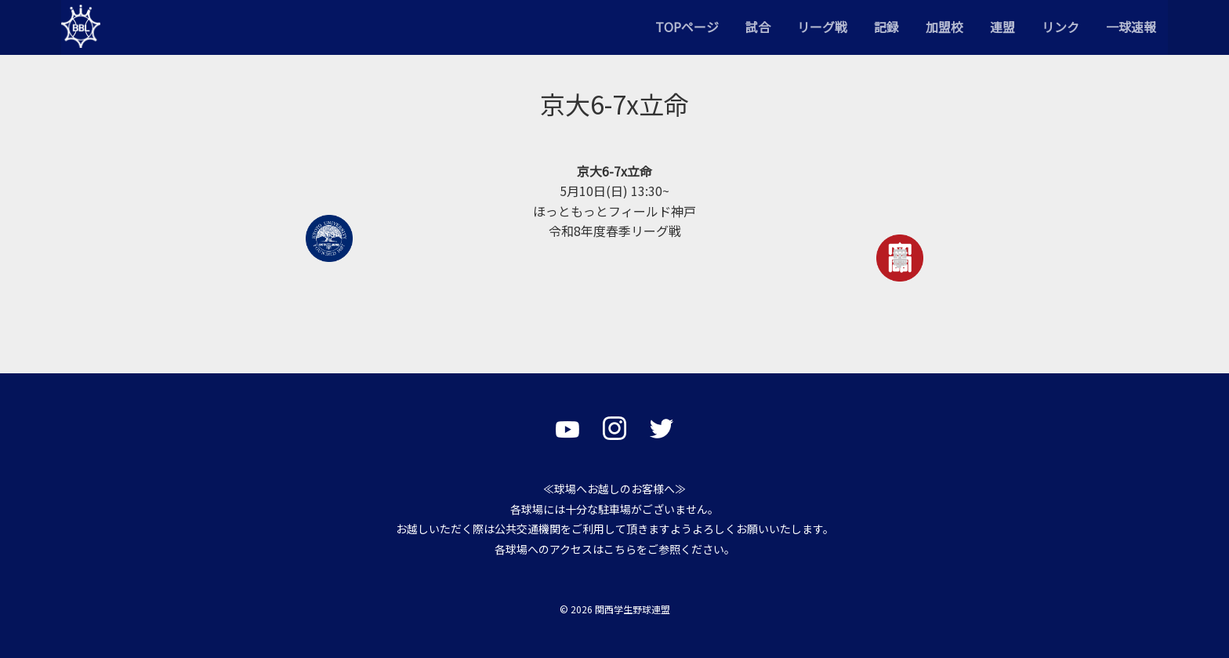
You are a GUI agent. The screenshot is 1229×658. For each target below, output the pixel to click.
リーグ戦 (822, 26)
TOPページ (687, 26)
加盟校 (944, 26)
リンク (1060, 26)
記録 (886, 26)
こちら (620, 549)
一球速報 (1131, 26)
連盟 (1002, 26)
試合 (757, 26)
